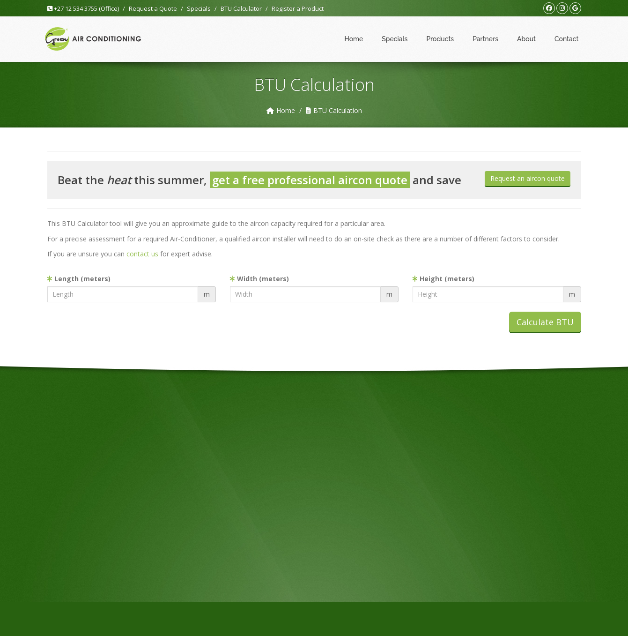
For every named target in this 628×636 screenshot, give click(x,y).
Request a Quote (153, 8)
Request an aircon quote (527, 178)
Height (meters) (443, 278)
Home (353, 39)
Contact (566, 39)
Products (440, 39)
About (526, 39)
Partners (485, 39)
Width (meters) (259, 278)
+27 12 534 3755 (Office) (83, 8)
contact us (142, 253)
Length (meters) (79, 278)
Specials (199, 8)
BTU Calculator (241, 8)
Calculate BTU (545, 322)
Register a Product (298, 8)
